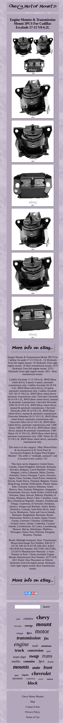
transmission (29, 637)
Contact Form (33, 706)
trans (47, 656)
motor (42, 631)
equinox (50, 679)
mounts (21, 667)
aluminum (46, 646)
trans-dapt (19, 657)
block (33, 683)
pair (49, 651)
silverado (18, 626)
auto (36, 667)
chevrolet (41, 673)
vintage (19, 633)
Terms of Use (32, 717)
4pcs (29, 633)
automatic (17, 678)
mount (43, 624)
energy (29, 625)
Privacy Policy (32, 712)
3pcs (41, 661)
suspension (30, 678)
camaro (28, 618)
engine (21, 644)
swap (34, 656)
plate (16, 675)
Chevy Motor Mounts (33, 696)
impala (25, 675)
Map (32, 701)
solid (18, 619)
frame (51, 661)
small (35, 645)
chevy (43, 617)
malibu (16, 661)
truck (19, 650)
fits (46, 638)
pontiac (40, 679)
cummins (29, 661)
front (48, 667)
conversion (36, 650)
